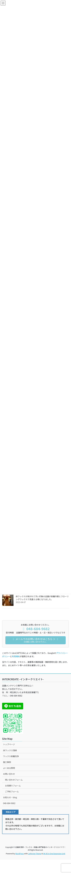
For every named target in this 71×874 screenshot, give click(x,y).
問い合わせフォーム (14, 779)
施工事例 (7, 762)
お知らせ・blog (10, 797)
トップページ (9, 744)
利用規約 (16, 656)
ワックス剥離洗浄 (11, 756)
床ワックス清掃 (10, 750)
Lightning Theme (34, 853)
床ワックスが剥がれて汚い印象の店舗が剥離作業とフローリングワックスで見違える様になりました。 (42, 598)
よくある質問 (9, 768)
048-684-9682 (9, 803)
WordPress (19, 853)
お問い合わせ (9, 773)
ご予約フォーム (12, 791)
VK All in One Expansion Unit (54, 853)
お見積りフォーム (13, 785)
